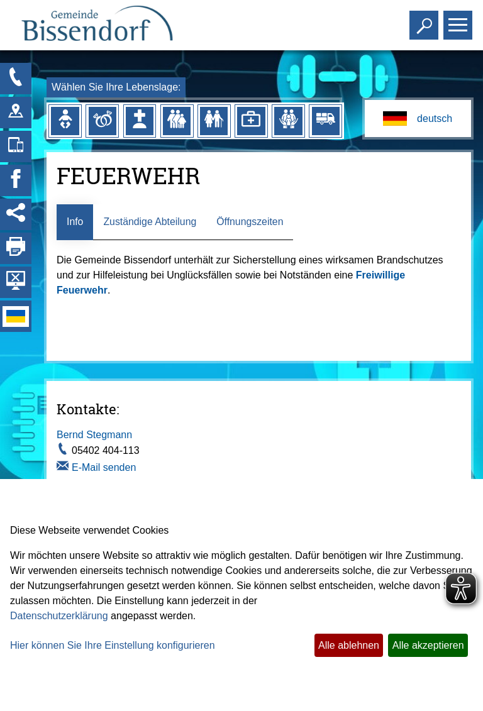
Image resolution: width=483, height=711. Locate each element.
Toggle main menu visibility (459, 20)
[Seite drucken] (15, 248)
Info (75, 221)
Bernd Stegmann (94, 435)
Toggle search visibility (425, 20)
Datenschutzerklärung (59, 615)
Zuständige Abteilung (150, 221)
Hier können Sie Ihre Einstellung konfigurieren (112, 645)
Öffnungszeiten (251, 221)
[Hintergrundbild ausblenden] (15, 282)
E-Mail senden (104, 467)
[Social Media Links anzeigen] (15, 214)
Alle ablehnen (348, 645)
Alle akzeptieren (428, 645)
